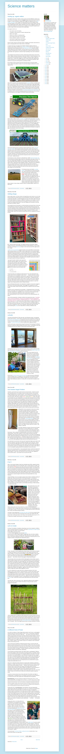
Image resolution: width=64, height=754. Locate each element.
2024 (46, 67)
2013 (46, 83)
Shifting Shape (12, 194)
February (47, 62)
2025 (46, 65)
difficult (25, 532)
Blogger (36, 748)
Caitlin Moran (30, 722)
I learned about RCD (29, 418)
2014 (46, 82)
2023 (46, 68)
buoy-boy (9, 577)
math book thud (48, 48)
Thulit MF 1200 (22, 118)
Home (22, 739)
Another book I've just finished (13, 249)
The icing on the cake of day (24, 512)
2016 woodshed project (26, 620)
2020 (46, 73)
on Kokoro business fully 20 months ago (20, 375)
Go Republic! (48, 54)
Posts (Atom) (14, 741)
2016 (46, 79)
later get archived (25, 46)
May (47, 58)
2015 (46, 80)
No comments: (22, 188)
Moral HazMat (48, 56)
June (47, 37)
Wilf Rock (47, 51)
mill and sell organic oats (34, 157)
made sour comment (28, 48)
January (47, 64)
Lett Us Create (12, 526)
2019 (46, 74)
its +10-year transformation (15, 322)
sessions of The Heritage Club (14, 319)
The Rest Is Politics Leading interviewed (21, 731)
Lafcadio (10, 315)
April (47, 59)
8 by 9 (9, 462)
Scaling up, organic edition (16, 16)
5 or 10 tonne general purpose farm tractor (30, 89)
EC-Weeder (13, 148)
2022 (46, 70)
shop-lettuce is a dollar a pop (33, 529)
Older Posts (38, 739)
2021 (46, 71)
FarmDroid (29, 82)
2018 (46, 76)
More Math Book (48, 53)
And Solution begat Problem (16, 389)
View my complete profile (48, 31)
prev (16, 305)
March (47, 61)
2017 (46, 77)
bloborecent (18, 246)
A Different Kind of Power (15, 630)
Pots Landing (48, 50)
